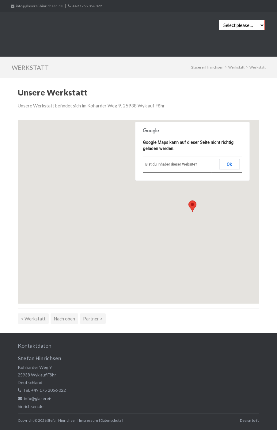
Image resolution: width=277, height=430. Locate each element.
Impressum (88, 420)
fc (257, 420)
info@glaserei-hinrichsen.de (39, 6)
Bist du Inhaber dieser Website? (171, 164)
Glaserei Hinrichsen (207, 67)
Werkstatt (236, 67)
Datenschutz (111, 420)
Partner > (93, 318)
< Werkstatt (33, 318)
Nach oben (64, 318)
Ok (229, 164)
